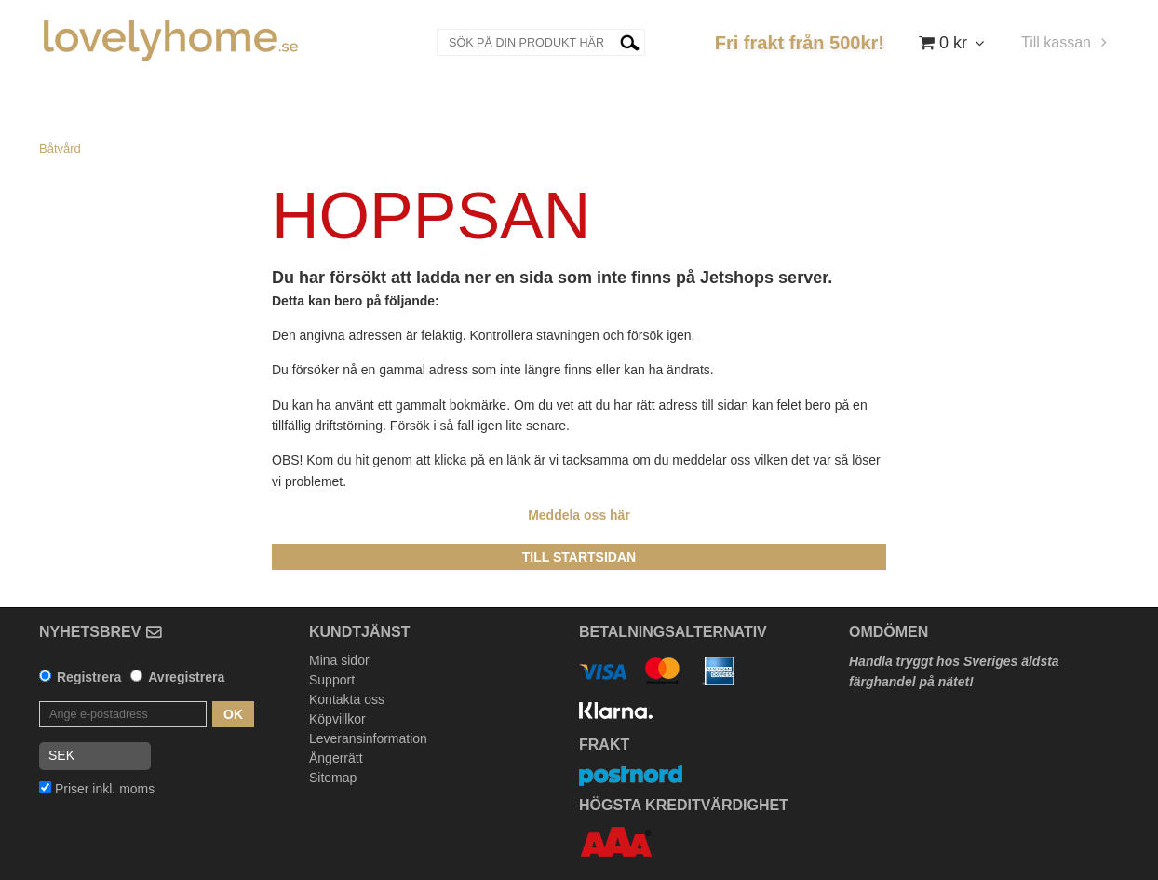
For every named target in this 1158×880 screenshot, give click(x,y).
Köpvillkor (337, 718)
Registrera (89, 677)
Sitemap (333, 777)
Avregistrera (186, 677)
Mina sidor (339, 660)
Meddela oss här (579, 515)
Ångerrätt (336, 758)
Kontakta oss (346, 699)
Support (332, 679)
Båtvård (60, 149)
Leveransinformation (368, 738)
